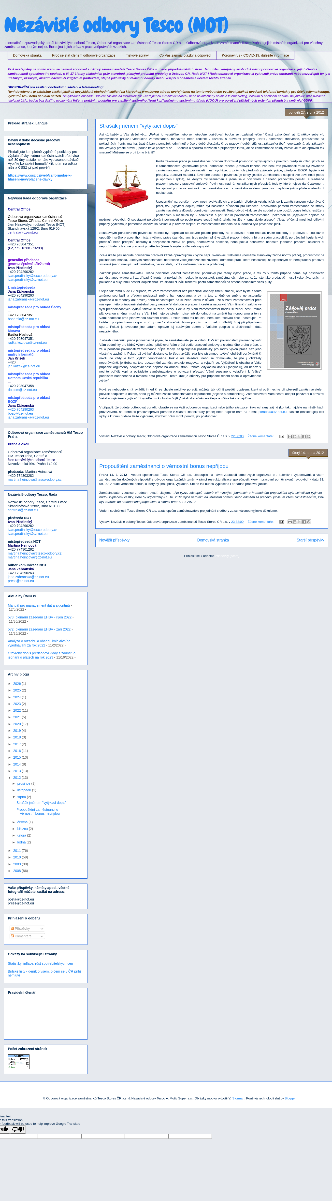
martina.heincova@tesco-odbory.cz (35, 479)
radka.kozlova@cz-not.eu (27, 343)
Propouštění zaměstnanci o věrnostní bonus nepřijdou (164, 466)
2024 (17, 697)
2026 (17, 684)
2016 (17, 751)
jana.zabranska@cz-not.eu (28, 299)
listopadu (24, 790)
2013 (17, 771)
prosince (24, 783)
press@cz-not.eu (21, 581)
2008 (17, 871)
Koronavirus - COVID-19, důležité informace (255, 55)
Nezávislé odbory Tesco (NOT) (116, 25)
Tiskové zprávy (137, 55)
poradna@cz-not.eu (273, 412)
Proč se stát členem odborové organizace (83, 55)
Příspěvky (20, 929)
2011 (17, 851)
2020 (17, 724)
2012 (17, 778)
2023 (17, 704)
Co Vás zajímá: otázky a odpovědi (185, 55)
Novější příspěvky (114, 540)
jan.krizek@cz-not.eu (24, 366)
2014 (17, 764)
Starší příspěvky (310, 540)
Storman (238, 1098)
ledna (22, 842)
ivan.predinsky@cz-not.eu (27, 280)
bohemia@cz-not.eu (23, 319)
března (23, 829)
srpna (22, 797)
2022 (17, 710)
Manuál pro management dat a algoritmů (39, 605)
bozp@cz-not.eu (20, 413)
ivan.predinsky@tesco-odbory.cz (32, 276)
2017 (17, 744)
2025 (17, 690)
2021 (17, 717)
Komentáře (21, 936)
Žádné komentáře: (261, 436)
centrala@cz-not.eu (23, 510)
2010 (17, 857)
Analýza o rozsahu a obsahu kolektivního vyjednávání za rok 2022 (39, 643)
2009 (17, 864)
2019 (17, 731)
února (22, 835)
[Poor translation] (18, 1130)
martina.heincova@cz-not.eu (30, 557)
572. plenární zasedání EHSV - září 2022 (39, 629)
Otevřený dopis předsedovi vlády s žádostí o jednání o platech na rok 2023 (41, 655)
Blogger (290, 1098)
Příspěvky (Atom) (227, 556)
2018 (17, 737)
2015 (17, 757)
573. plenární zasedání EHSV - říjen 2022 (40, 617)
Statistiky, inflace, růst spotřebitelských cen (40, 963)
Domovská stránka (27, 55)
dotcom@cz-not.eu (22, 390)
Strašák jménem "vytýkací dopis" (138, 126)
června (23, 822)
